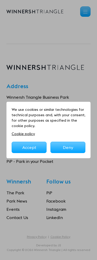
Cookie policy (23, 133)
